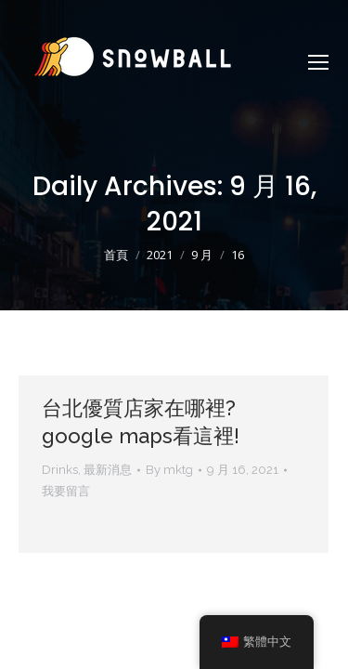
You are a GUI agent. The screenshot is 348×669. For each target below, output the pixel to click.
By (169, 470)
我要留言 (66, 491)
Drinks (60, 470)
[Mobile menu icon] (318, 62)
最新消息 (108, 470)
